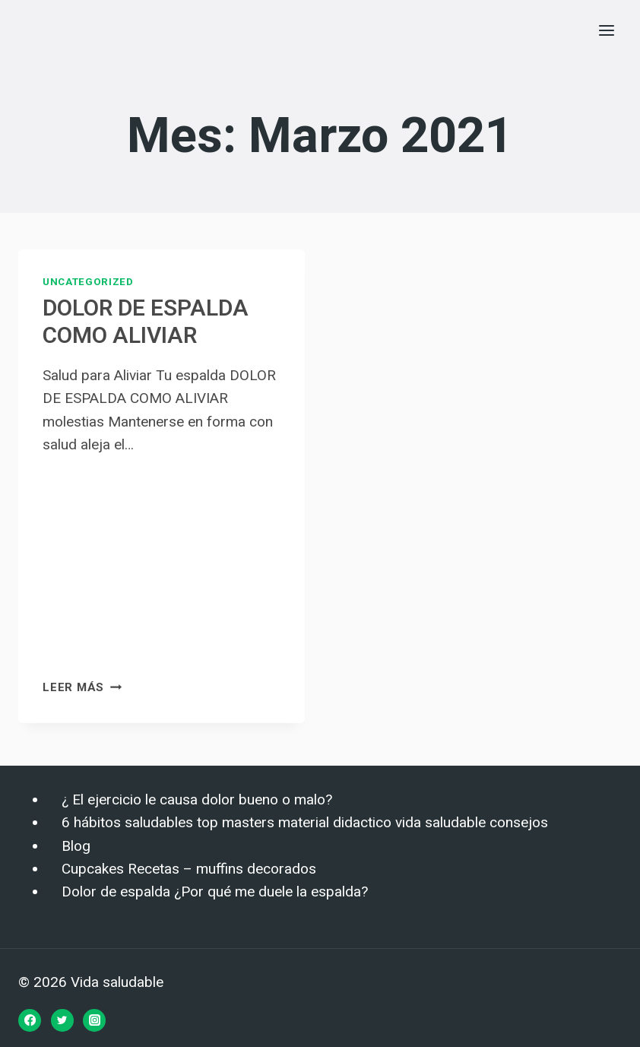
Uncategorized (88, 281)
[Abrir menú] (606, 30)
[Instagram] (94, 1020)
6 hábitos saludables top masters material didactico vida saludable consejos (305, 822)
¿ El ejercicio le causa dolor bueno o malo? (197, 800)
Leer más (82, 687)
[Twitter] (62, 1020)
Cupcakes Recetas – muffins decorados (189, 869)
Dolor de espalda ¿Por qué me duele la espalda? (215, 892)
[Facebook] (29, 1020)
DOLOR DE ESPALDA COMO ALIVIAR (146, 322)
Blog (76, 846)
